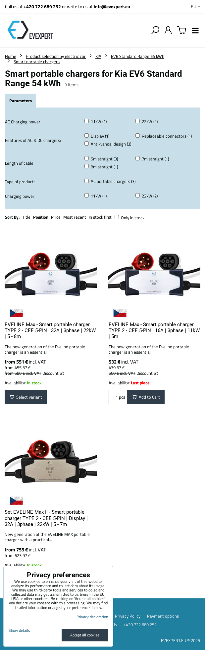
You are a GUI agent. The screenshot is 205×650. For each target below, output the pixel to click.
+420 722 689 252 (42, 6)
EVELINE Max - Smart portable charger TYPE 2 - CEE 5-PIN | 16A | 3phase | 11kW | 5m (154, 331)
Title (26, 217)
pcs (118, 397)
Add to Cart (146, 397)
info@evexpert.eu (112, 6)
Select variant (25, 397)
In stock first (100, 217)
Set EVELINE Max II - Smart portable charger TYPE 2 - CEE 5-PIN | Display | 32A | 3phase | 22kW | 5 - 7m (46, 518)
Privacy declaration (92, 617)
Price (56, 217)
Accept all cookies (85, 635)
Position (40, 217)
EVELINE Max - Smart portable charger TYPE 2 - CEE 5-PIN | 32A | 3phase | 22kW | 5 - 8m (50, 331)
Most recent (74, 217)
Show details (19, 630)
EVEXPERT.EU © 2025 (180, 640)
